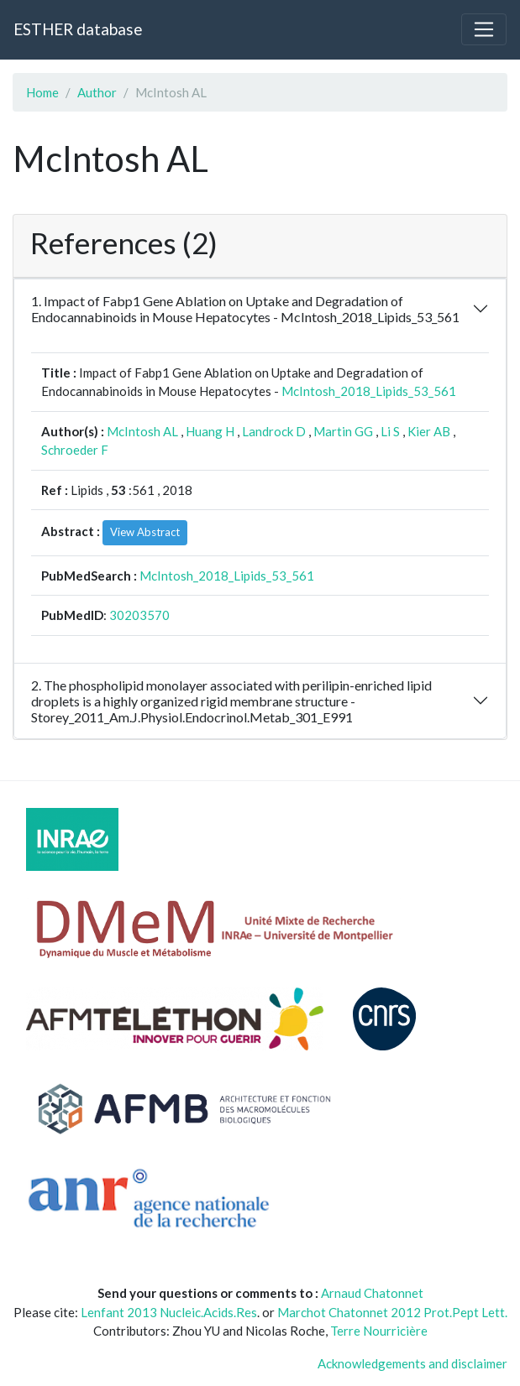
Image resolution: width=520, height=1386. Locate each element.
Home (42, 92)
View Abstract (145, 532)
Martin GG (343, 431)
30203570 (139, 615)
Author (97, 92)
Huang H (210, 431)
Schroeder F (74, 449)
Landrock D (274, 431)
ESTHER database (77, 29)
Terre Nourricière (379, 1330)
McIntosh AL (142, 431)
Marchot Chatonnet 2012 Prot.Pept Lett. (392, 1312)
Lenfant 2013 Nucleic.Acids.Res (169, 1312)
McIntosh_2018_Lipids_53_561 (368, 391)
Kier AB (428, 431)
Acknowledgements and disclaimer (412, 1363)
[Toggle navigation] (484, 29)
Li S (390, 431)
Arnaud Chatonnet (372, 1292)
